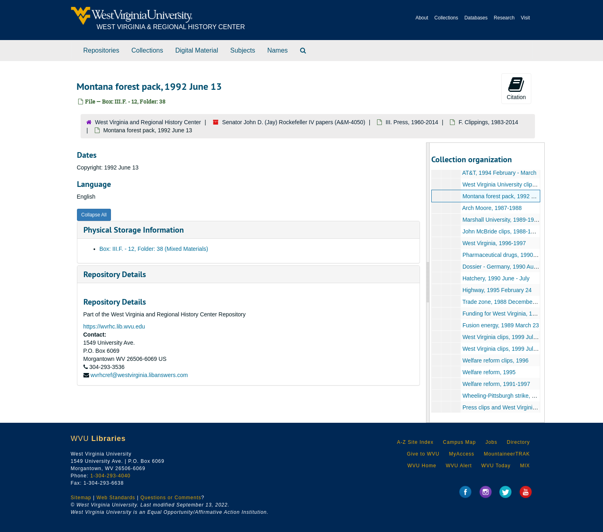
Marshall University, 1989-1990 (501, 219)
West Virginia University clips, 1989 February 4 (521, 184)
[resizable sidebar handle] (428, 282)
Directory (518, 442)
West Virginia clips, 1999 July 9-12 (505, 337)
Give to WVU (423, 454)
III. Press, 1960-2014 (412, 122)
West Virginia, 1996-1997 (494, 243)
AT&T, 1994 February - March (499, 173)
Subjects (242, 50)
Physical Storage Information (133, 230)
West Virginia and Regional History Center (148, 122)
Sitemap (81, 497)
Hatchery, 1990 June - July (496, 278)
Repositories (101, 50)
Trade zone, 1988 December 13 (502, 302)
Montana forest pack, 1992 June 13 (506, 196)
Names (277, 50)
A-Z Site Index (415, 442)
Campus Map (459, 442)
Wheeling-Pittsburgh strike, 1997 (503, 395)
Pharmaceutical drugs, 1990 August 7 (509, 255)
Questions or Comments (171, 497)
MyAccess (462, 454)
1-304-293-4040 (110, 476)
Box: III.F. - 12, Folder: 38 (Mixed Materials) (154, 249)
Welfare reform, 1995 (489, 372)
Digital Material (196, 50)
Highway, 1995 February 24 (497, 290)
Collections (446, 18)
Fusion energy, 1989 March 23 (500, 325)
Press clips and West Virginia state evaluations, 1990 (529, 407)
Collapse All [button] (94, 215)
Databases (476, 18)
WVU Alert (459, 465)
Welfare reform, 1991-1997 (496, 384)
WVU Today (496, 465)
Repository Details (114, 274)
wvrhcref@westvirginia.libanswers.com (139, 375)
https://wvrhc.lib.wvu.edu (114, 326)
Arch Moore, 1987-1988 (492, 208)
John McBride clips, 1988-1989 (501, 231)
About (421, 18)
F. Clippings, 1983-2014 (488, 122)
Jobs (491, 442)
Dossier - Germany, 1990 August (503, 266)
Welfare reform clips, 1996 (495, 360)
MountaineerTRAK (507, 454)
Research (504, 18)
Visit (525, 18)
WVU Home (421, 465)
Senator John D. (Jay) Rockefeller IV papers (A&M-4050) (293, 122)
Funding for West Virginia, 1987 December (515, 313)
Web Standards (115, 497)
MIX (525, 465)
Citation (516, 88)
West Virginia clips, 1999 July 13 (503, 348)
